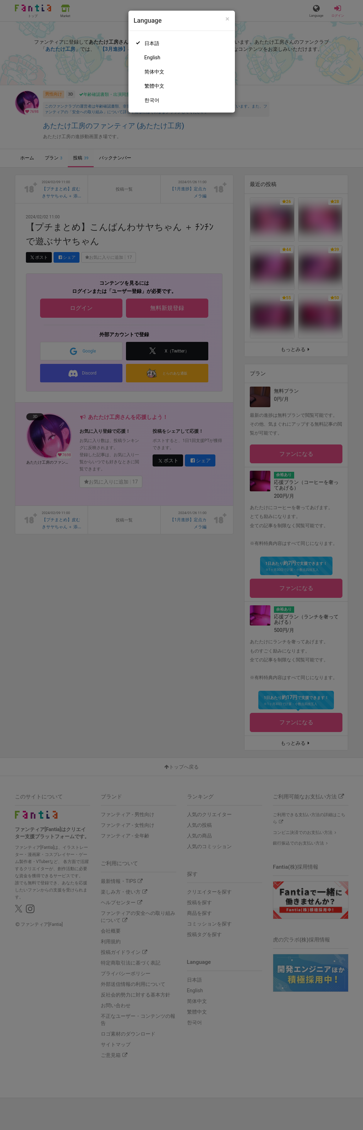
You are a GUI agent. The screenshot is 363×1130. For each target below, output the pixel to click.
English (152, 57)
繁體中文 (154, 86)
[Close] (227, 19)
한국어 (151, 100)
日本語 (151, 43)
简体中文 (154, 72)
